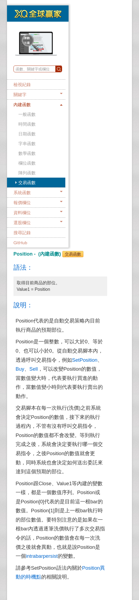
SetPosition (84, 360)
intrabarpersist (42, 556)
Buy (20, 369)
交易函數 (27, 182)
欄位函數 (27, 162)
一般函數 (27, 114)
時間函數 (27, 123)
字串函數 (27, 143)
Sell (33, 369)
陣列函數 (27, 172)
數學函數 (27, 153)
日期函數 (27, 133)
